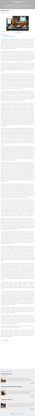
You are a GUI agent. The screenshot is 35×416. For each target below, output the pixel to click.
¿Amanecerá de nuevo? (6, 373)
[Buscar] (33, 2)
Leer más (32, 383)
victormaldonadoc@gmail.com (9, 36)
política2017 (6, 340)
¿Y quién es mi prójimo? (6, 399)
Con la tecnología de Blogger (17, 413)
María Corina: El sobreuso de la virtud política (11, 386)
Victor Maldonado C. (17, 2)
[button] (33, 11)
